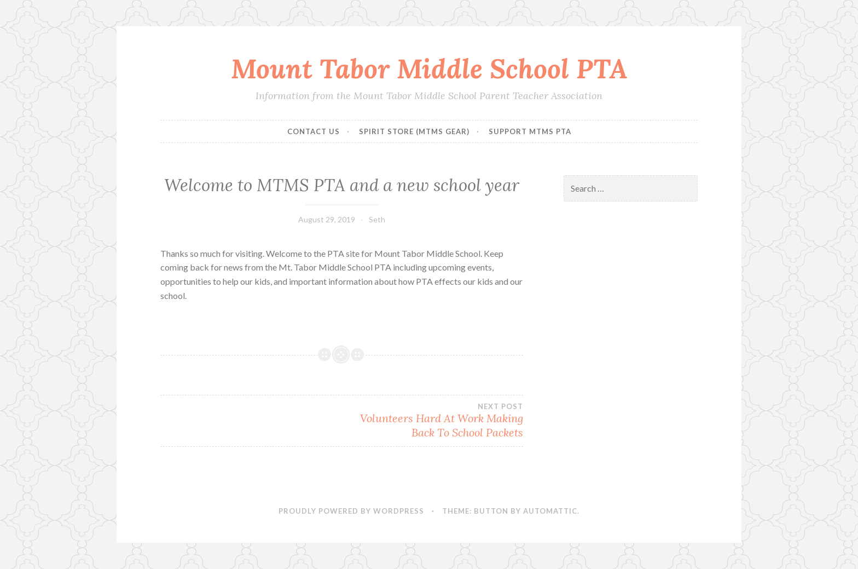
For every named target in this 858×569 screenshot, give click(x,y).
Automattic (550, 511)
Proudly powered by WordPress (351, 511)
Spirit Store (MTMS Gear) (414, 131)
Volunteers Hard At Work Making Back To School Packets (432, 420)
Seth (377, 219)
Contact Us (313, 131)
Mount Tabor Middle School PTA (429, 68)
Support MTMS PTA (530, 131)
